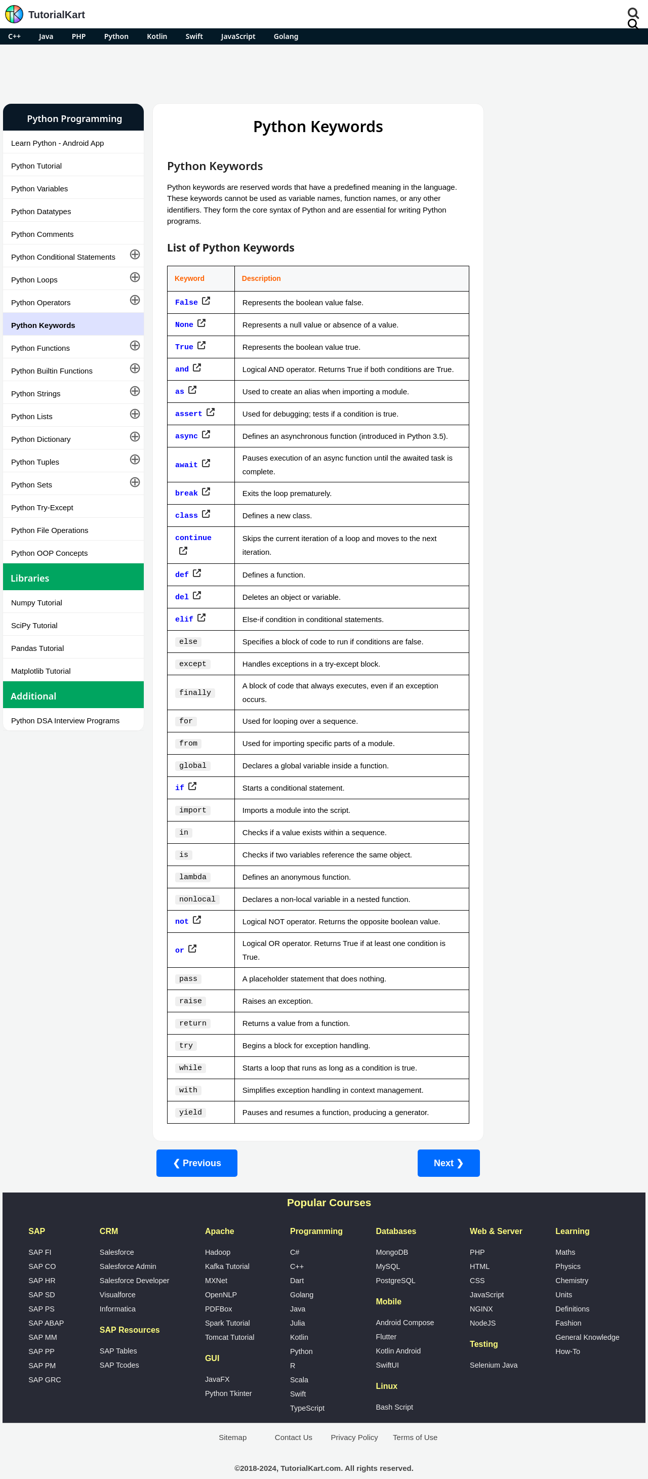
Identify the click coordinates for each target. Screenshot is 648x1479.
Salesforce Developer (135, 1261)
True (184, 344)
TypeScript (307, 1388)
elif (184, 619)
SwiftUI (387, 1345)
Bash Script (394, 1387)
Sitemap (233, 1417)
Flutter (386, 1317)
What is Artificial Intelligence (536, 595)
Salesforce (117, 1232)
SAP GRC (44, 1360)
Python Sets (31, 484)
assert (188, 422)
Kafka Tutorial (227, 1247)
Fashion (568, 1303)
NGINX (481, 1289)
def (182, 576)
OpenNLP (221, 1275)
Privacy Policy (354, 1417)
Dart (297, 1261)
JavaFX (217, 1359)
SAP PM (42, 1346)
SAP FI (39, 1232)
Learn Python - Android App (57, 143)
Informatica (118, 1289)
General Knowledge (587, 1317)
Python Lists (32, 416)
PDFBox (218, 1289)
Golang (286, 36)
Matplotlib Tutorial (41, 671)
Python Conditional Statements (63, 257)
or (179, 937)
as (179, 400)
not (182, 909)
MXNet (216, 1261)
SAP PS (41, 1289)
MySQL (388, 1247)
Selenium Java (493, 1345)
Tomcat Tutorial (230, 1317)
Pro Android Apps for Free (560, 118)
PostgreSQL (395, 1261)
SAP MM (42, 1317)
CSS (477, 1261)
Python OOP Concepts (49, 553)
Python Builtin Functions (52, 370)
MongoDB (392, 1232)
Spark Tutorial (227, 1303)
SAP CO (42, 1247)
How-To (567, 1332)
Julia (297, 1303)
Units (563, 1275)
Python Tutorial (36, 165)
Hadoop (217, 1232)
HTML (480, 1247)
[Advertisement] (324, 72)
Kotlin (157, 36)
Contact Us (293, 1417)
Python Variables (39, 188)
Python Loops (34, 279)
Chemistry (571, 1261)
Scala (299, 1360)
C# (294, 1232)
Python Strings (36, 393)
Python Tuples (35, 462)
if (179, 781)
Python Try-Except (42, 507)
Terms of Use (415, 1417)
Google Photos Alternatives (535, 568)
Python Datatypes (41, 211)
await (186, 471)
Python (116, 36)
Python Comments (42, 234)
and (182, 372)
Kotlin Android (398, 1331)
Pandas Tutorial (37, 648)
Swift (194, 36)
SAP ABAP (46, 1303)
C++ (14, 36)
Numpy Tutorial (36, 602)
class (186, 520)
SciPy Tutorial (34, 625)
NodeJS (483, 1303)
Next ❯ (441, 1143)
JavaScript (238, 36)
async (186, 443)
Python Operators (41, 302)
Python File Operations (50, 530)
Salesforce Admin (128, 1247)
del (182, 598)
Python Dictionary (41, 439)
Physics (568, 1247)
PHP (79, 36)
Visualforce (118, 1275)
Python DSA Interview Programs (65, 720)
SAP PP (41, 1332)
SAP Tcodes (119, 1345)
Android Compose (405, 1303)
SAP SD (41, 1275)
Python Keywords (43, 325)
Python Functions (40, 348)
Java (46, 36)
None (184, 323)
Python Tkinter (228, 1374)
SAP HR (41, 1261)
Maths (565, 1232)
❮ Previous (197, 1143)
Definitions (572, 1289)
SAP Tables (118, 1331)
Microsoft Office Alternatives (536, 541)
